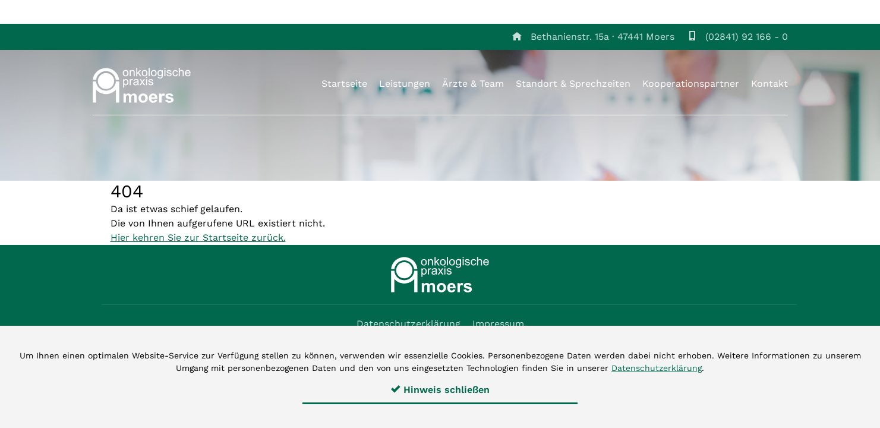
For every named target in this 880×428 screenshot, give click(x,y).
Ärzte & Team (473, 83)
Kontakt (769, 83)
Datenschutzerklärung (408, 323)
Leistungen (404, 83)
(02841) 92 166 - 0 (746, 36)
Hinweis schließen (440, 389)
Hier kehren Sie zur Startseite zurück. (198, 237)
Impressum (498, 323)
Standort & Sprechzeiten (573, 83)
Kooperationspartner (690, 83)
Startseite (344, 83)
